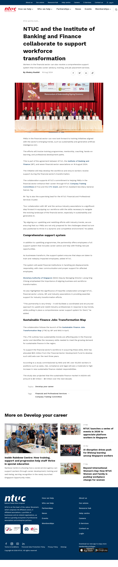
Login (81, 541)
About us (29, 2)
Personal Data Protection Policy (33, 554)
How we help (48, 505)
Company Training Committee (48, 395)
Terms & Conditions (12, 554)
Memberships (48, 530)
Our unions (40, 2)
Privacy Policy (53, 554)
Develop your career (44, 385)
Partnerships (47, 515)
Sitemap (63, 554)
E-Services (87, 2)
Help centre (66, 2)
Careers (77, 2)
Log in (110, 2)
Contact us (99, 2)
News (44, 520)
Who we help (48, 510)
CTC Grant (53, 185)
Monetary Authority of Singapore (37, 277)
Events (45, 525)
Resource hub (53, 2)
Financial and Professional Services (51, 392)
